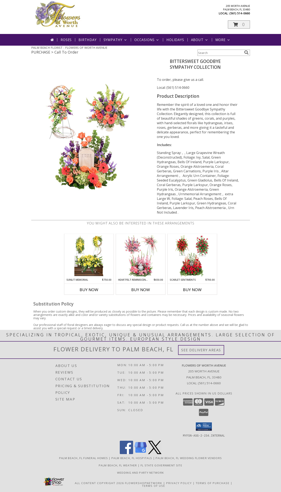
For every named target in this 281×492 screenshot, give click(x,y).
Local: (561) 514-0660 (173, 87)
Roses (66, 40)
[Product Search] (220, 53)
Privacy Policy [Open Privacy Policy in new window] (179, 483)
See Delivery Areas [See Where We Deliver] (201, 350)
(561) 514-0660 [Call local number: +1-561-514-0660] (239, 13)
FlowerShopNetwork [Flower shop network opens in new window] (143, 483)
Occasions (147, 40)
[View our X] (154, 453)
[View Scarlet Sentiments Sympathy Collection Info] (192, 256)
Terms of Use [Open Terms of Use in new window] (153, 485)
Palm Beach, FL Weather (118, 465)
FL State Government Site (161, 465)
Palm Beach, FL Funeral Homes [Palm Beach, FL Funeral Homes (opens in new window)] (83, 458)
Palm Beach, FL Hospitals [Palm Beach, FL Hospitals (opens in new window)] (131, 458)
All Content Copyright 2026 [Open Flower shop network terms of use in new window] (99, 483)
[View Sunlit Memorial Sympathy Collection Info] (88, 256)
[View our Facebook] (126, 453)
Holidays (175, 40)
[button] (239, 24)
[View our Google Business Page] (140, 453)
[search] (246, 52)
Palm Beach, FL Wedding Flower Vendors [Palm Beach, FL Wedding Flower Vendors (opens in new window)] (189, 458)
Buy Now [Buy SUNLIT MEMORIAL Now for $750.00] (89, 289)
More (223, 40)
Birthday (87, 40)
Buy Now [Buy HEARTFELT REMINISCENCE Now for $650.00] (140, 289)
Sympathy (115, 40)
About (200, 40)
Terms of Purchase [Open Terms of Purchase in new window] (213, 483)
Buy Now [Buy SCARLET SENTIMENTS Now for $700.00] (192, 289)
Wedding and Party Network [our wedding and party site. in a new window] (140, 472)
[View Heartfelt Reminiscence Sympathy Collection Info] (140, 256)
